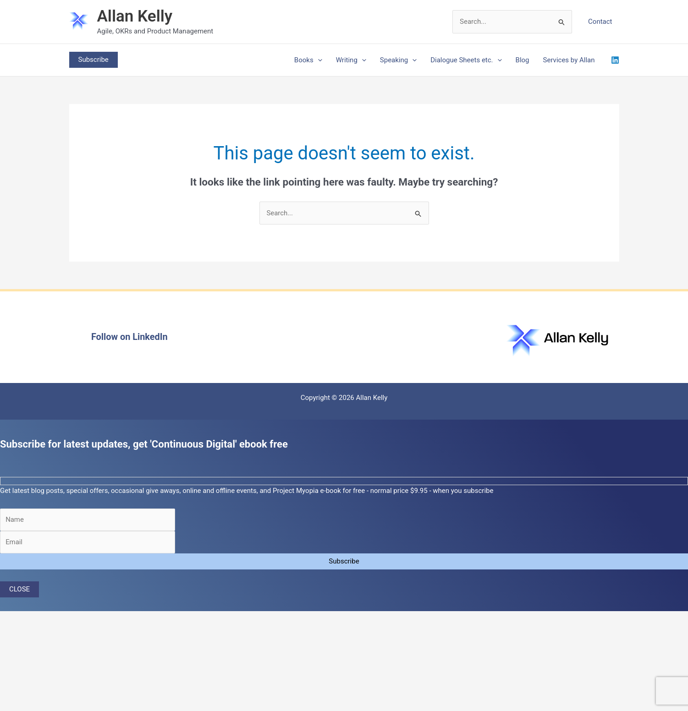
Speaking (398, 60)
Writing (351, 60)
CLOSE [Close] (19, 589)
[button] (93, 60)
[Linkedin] (615, 60)
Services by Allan (569, 60)
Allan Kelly (135, 16)
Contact (600, 21)
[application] (318, 60)
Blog (522, 60)
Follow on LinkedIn (129, 337)
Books (308, 60)
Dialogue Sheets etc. (465, 60)
